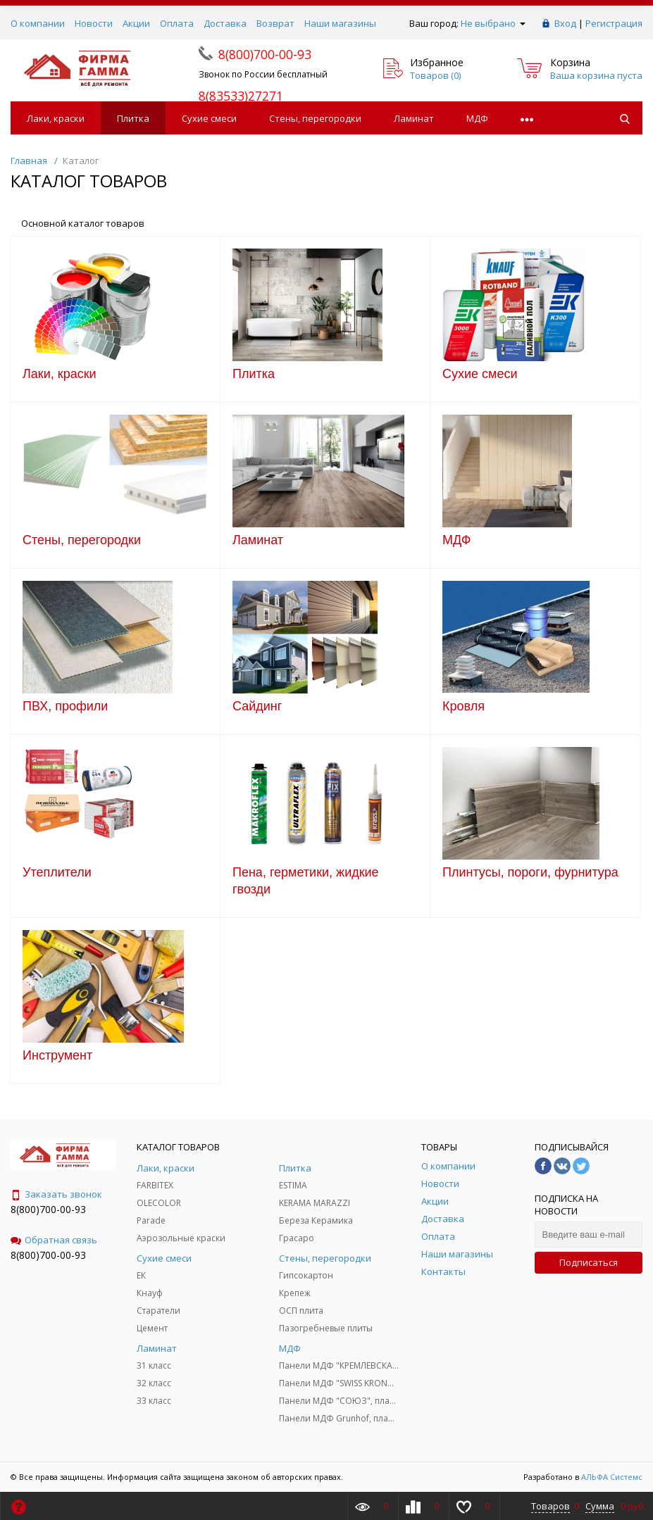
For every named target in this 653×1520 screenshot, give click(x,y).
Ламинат (414, 118)
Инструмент (57, 1055)
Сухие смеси (209, 118)
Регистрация (613, 23)
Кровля (463, 706)
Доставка (225, 23)
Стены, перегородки (315, 118)
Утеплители (57, 872)
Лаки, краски (56, 118)
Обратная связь (54, 1239)
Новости (94, 23)
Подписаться (588, 1262)
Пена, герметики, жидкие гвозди (305, 880)
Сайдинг (257, 706)
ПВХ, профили (65, 706)
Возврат (275, 23)
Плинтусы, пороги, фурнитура (530, 872)
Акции (136, 23)
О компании (38, 23)
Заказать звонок (56, 1194)
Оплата (177, 23)
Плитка (133, 118)
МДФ (477, 118)
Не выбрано (493, 23)
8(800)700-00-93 (48, 1209)
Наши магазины (340, 23)
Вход (565, 23)
